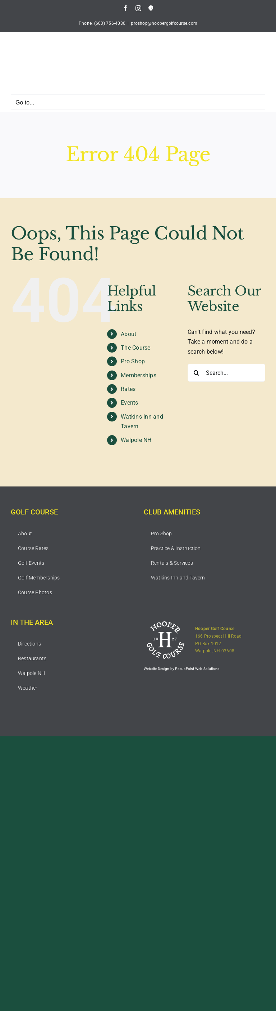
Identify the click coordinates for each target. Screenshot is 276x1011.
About (128, 334)
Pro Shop (133, 361)
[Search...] (226, 373)
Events (129, 402)
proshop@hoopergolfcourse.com (164, 23)
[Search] (197, 373)
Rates (128, 389)
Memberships (138, 375)
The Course (135, 347)
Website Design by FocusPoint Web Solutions (181, 669)
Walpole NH (136, 440)
